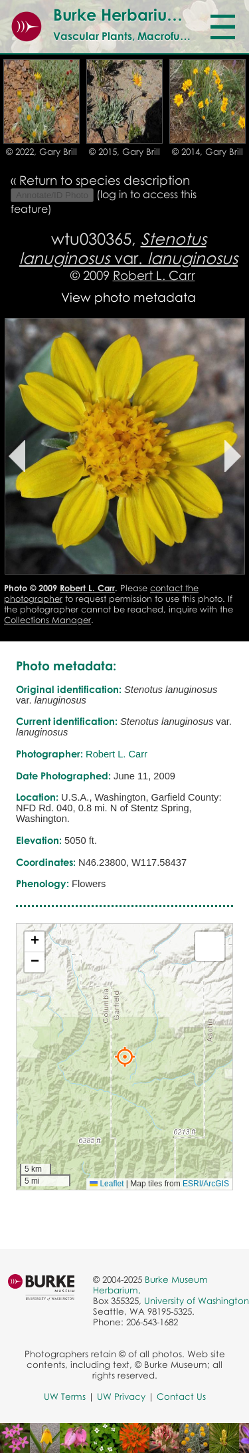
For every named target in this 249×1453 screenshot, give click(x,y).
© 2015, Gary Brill (124, 151)
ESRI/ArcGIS (206, 1183)
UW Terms (65, 1396)
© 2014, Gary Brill (207, 151)
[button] (124, 1056)
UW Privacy (121, 1396)
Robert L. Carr (154, 275)
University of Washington (196, 1300)
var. (128, 248)
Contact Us (181, 1396)
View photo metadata (128, 297)
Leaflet (107, 1183)
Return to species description (104, 180)
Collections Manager (47, 619)
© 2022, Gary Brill (41, 151)
